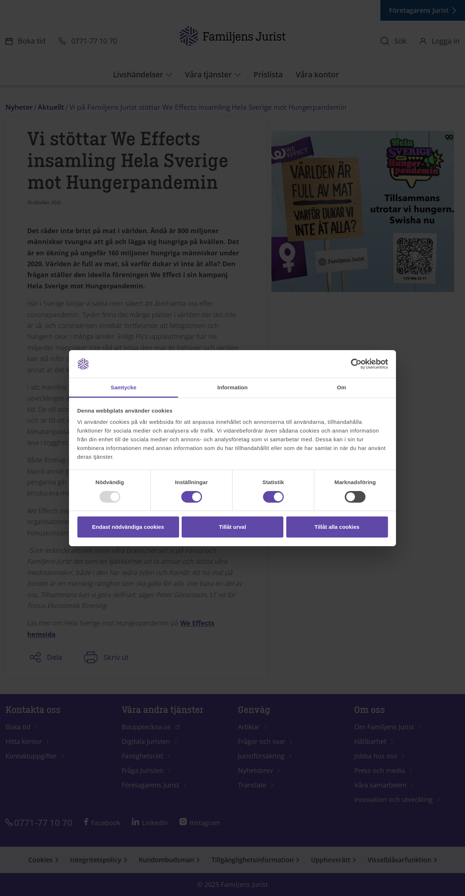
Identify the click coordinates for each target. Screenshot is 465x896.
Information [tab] (232, 387)
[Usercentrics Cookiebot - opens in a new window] (356, 363)
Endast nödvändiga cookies (128, 527)
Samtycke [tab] (124, 387)
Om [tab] (341, 387)
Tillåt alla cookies (337, 527)
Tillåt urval (232, 527)
